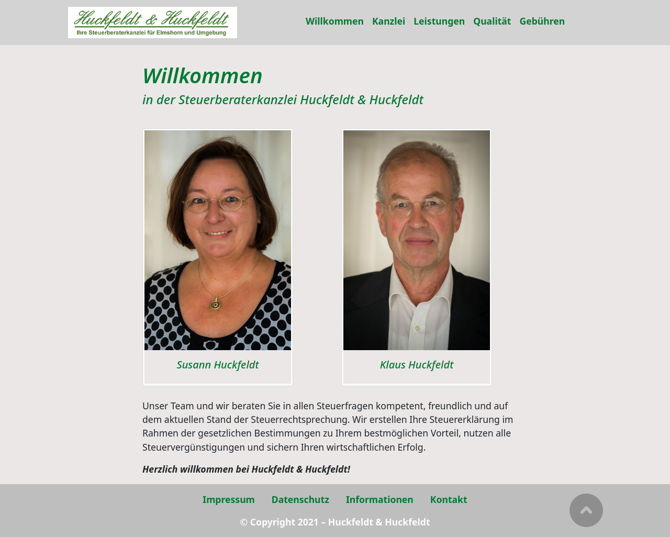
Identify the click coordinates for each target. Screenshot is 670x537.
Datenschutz (300, 499)
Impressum (228, 499)
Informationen (380, 499)
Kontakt (448, 499)
